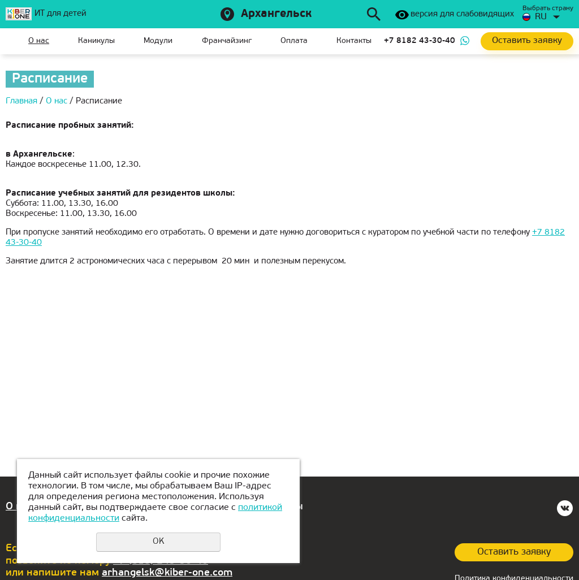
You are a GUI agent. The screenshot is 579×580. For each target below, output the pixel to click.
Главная (14, 41)
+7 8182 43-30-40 (419, 41)
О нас (38, 41)
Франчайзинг (227, 41)
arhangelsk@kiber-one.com (167, 573)
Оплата (294, 41)
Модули (158, 41)
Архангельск (276, 14)
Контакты (353, 41)
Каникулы (96, 41)
